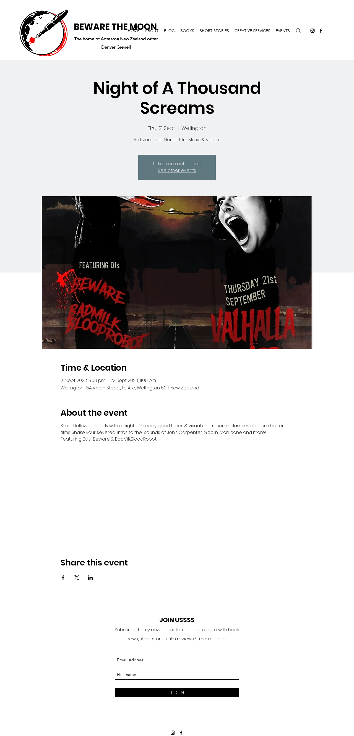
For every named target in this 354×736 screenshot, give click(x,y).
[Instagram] (312, 30)
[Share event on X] (76, 577)
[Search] (298, 30)
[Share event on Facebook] (63, 577)
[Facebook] (321, 30)
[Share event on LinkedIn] (90, 577)
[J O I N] (177, 692)
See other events (177, 170)
